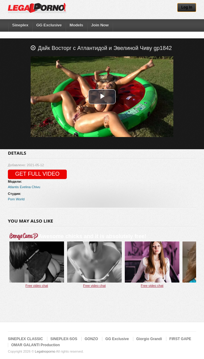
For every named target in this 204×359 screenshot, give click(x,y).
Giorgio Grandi (149, 339)
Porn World (16, 199)
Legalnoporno (45, 351)
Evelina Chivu (30, 187)
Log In (186, 7)
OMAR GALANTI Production (35, 345)
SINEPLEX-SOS (63, 339)
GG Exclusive (49, 25)
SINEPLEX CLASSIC (25, 339)
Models (76, 25)
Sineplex (20, 25)
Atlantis (13, 187)
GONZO (91, 339)
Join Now (100, 25)
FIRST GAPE (180, 339)
